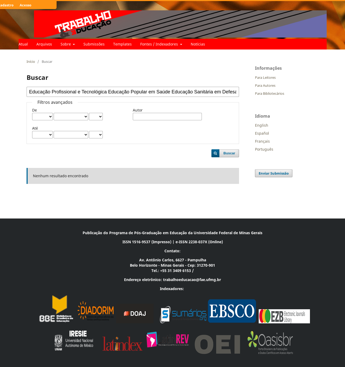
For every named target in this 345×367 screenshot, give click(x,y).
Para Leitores (265, 77)
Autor (138, 110)
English (261, 125)
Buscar (229, 153)
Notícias (198, 44)
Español (262, 133)
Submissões (94, 44)
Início (31, 61)
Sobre (66, 44)
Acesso (25, 5)
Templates (122, 44)
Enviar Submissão (274, 173)
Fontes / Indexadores (159, 44)
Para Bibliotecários (269, 93)
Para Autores (265, 85)
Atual (23, 44)
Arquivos (44, 44)
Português (264, 149)
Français (262, 141)
